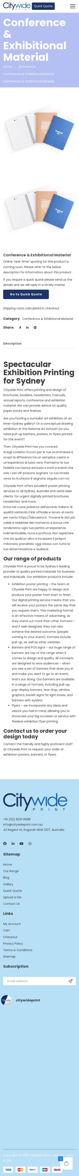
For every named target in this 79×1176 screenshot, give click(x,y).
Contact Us (11, 904)
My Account (12, 924)
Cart (6, 930)
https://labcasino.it (33, 517)
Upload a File (12, 897)
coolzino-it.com (24, 452)
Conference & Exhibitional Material (28, 74)
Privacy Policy (13, 943)
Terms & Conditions (17, 950)
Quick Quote (43, 6)
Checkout (10, 937)
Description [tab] (12, 343)
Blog (6, 877)
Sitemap (9, 956)
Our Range (11, 871)
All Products (26, 67)
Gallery (8, 884)
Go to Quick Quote (26, 294)
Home (7, 67)
